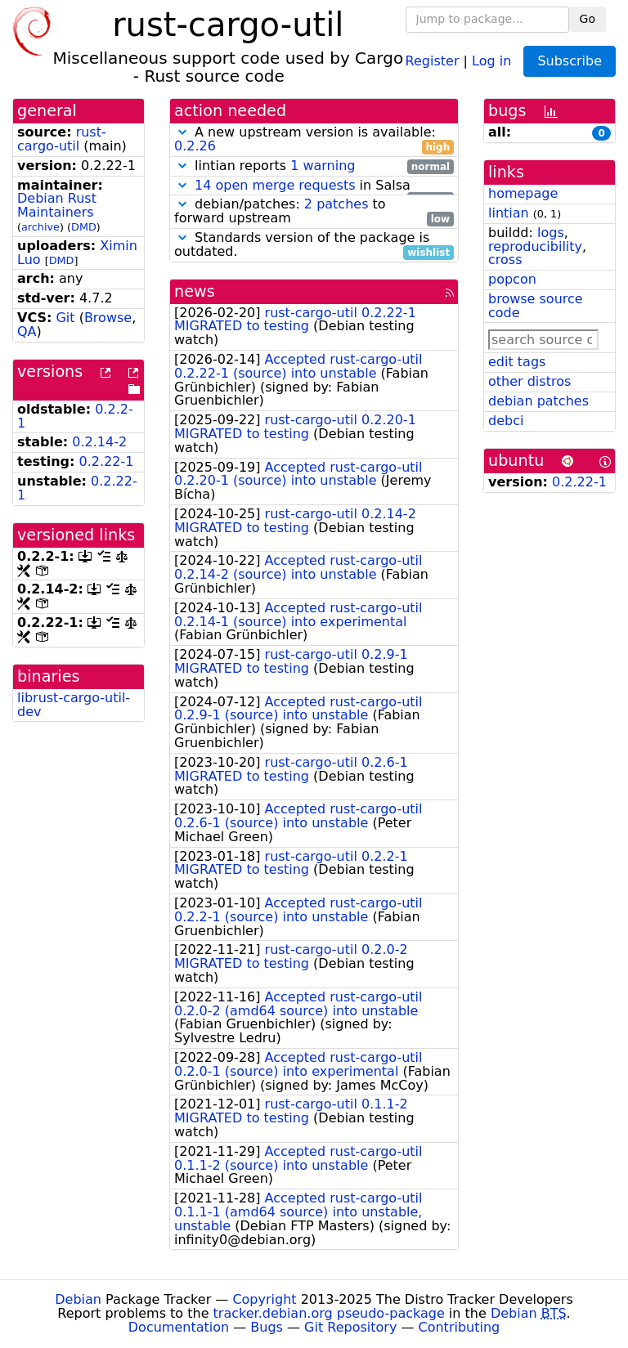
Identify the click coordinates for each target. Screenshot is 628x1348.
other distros (529, 381)
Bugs (266, 1327)
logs (550, 232)
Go (587, 18)
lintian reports (314, 166)
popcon (512, 279)
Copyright (264, 1299)
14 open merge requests (275, 185)
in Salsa (314, 186)
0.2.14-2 (99, 442)
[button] (182, 132)
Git (65, 317)
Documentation (178, 1327)
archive (40, 227)
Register (433, 60)
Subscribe (569, 61)
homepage (523, 193)
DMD (83, 227)
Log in (491, 60)
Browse (108, 317)
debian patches (538, 401)
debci (505, 420)
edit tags (516, 361)
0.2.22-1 (106, 461)
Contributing (459, 1327)
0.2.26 (195, 146)
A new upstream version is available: (314, 140)
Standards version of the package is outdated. (314, 245)
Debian (78, 1299)
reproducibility (535, 246)
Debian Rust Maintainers (56, 205)
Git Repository (350, 1327)
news (194, 291)
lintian (508, 213)
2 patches (336, 204)
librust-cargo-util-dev (73, 704)
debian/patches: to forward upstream (314, 212)
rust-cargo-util (61, 139)
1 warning (322, 165)
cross (505, 259)
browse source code (535, 305)
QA (27, 331)
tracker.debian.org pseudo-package (329, 1313)
